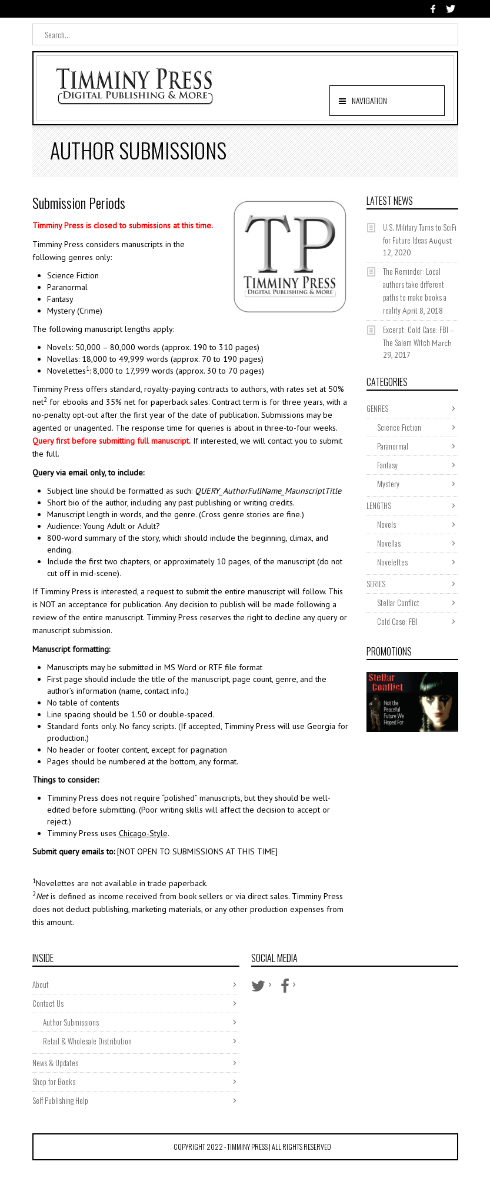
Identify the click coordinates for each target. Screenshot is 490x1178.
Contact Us (48, 1003)
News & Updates (55, 1063)
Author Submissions (71, 1022)
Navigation (369, 100)
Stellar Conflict (398, 602)
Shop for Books (53, 1081)
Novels (386, 524)
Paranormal (392, 446)
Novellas (389, 543)
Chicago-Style (143, 833)
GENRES (377, 408)
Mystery (388, 484)
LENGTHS (378, 505)
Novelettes (392, 562)
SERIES (375, 584)
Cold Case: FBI (397, 621)
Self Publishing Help (60, 1100)
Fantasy (387, 465)
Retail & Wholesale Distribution (87, 1041)
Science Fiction (399, 427)
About (40, 984)
